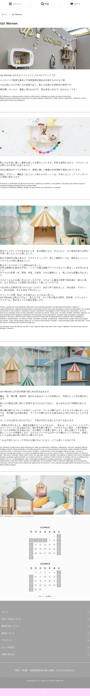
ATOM (25, 670)
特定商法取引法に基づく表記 (42, 670)
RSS (17, 670)
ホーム (4, 14)
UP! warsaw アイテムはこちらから (45, 515)
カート (75, 4)
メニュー (15, 4)
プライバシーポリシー (65, 670)
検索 (45, 4)
